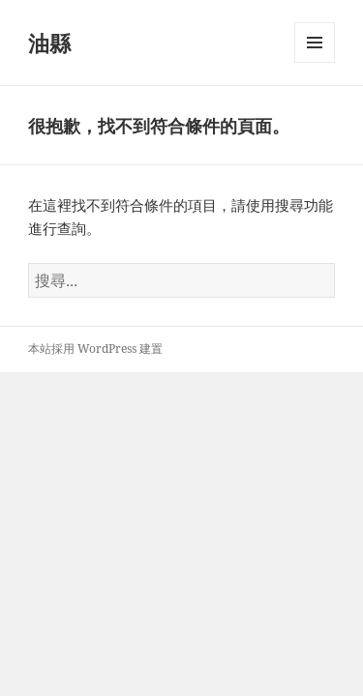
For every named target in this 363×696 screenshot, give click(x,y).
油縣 (49, 42)
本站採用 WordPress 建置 (95, 348)
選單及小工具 (314, 62)
